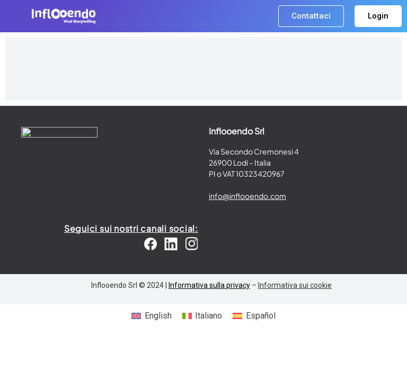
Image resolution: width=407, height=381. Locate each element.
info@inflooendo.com (247, 196)
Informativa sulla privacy (209, 285)
